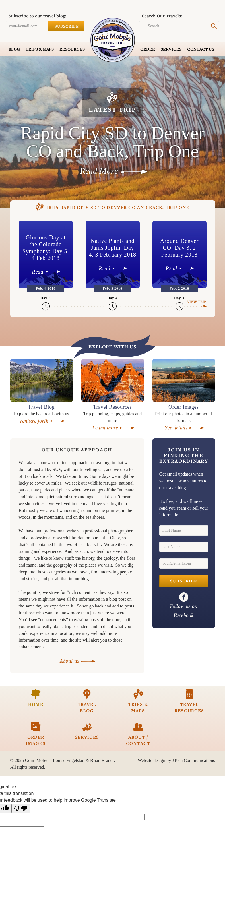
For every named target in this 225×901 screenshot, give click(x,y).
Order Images (36, 734)
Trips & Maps (40, 49)
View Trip (196, 301)
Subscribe (66, 26)
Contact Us (200, 49)
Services (171, 49)
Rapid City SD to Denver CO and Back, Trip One (113, 207)
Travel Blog (87, 701)
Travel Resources (189, 701)
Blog (14, 49)
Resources (72, 49)
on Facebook (183, 605)
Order (147, 49)
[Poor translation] (21, 808)
